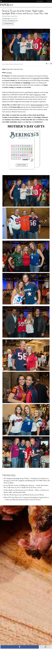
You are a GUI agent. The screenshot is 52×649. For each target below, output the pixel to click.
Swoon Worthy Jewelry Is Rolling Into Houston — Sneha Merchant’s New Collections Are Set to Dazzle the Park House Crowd (26, 487)
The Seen (9, 9)
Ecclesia (9, 72)
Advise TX (37, 94)
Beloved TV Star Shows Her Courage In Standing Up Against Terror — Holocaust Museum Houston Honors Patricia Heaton (26, 499)
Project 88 (36, 78)
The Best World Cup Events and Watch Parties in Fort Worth (24, 495)
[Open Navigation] (1, 1)
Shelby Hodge (6, 18)
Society (4, 9)
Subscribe (40, 1)
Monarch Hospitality (37, 105)
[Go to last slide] (46, 63)
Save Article (8, 23)
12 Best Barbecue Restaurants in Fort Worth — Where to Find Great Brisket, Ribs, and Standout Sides (26, 491)
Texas (49, 1)
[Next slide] (51, 63)
